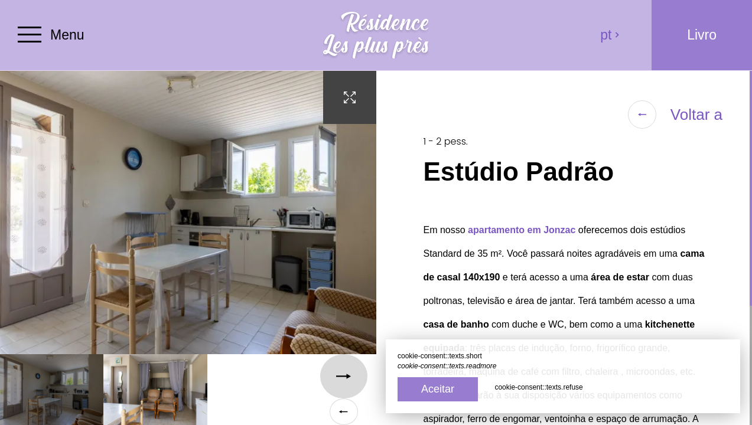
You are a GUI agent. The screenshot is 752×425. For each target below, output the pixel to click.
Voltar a (675, 114)
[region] (564, 248)
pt (610, 34)
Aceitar (437, 389)
